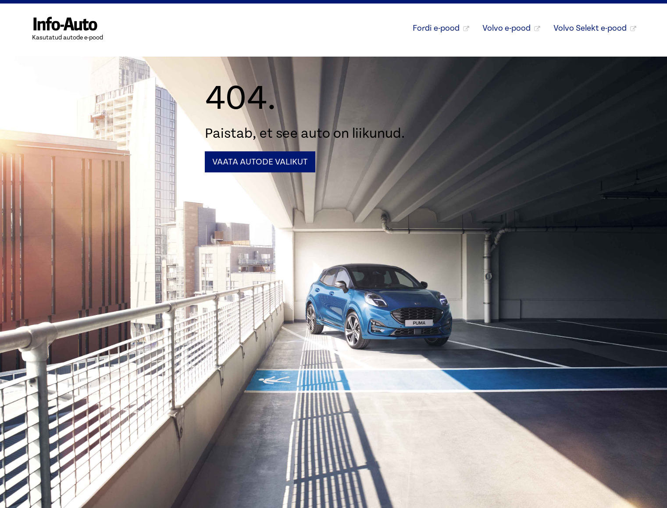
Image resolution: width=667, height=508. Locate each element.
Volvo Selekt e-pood (594, 28)
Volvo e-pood (511, 28)
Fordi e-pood (441, 28)
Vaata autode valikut (260, 162)
